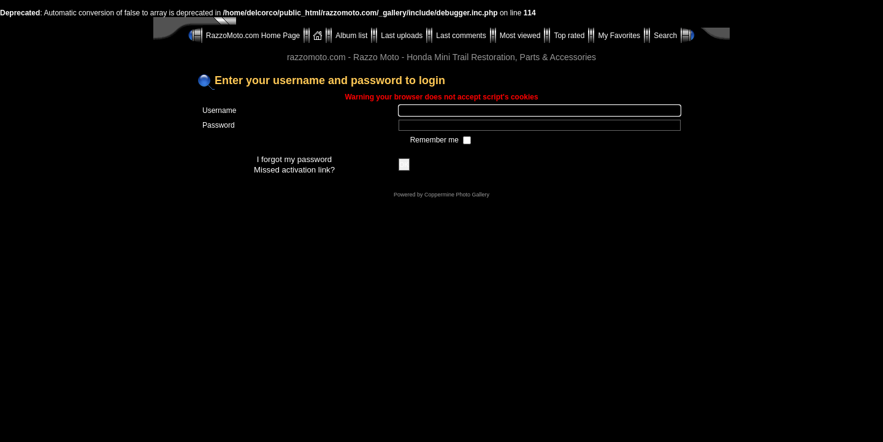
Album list (351, 35)
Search (665, 35)
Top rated (569, 35)
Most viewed (520, 35)
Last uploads (401, 35)
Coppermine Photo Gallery (456, 195)
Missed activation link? (294, 169)
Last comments (461, 35)
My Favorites (619, 35)
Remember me (435, 140)
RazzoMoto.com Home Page (253, 35)
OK (404, 164)
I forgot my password (294, 159)
